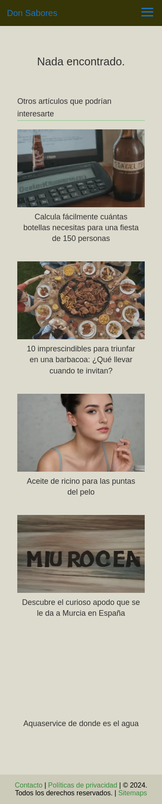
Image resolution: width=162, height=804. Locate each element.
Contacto (28, 785)
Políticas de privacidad (82, 785)
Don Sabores (32, 13)
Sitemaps (132, 793)
